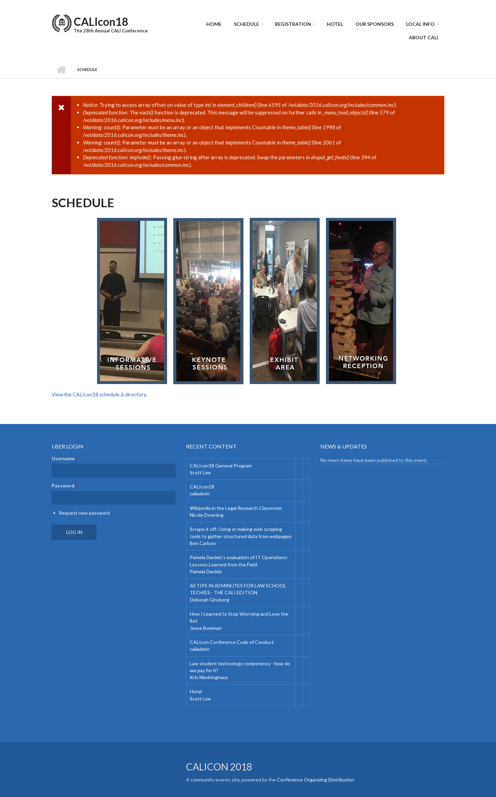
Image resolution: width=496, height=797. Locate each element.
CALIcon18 (101, 21)
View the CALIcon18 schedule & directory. (99, 394)
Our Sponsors (374, 24)
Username (65, 458)
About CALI (423, 37)
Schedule (246, 24)
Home (213, 24)
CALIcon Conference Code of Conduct (232, 642)
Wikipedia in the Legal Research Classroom (236, 508)
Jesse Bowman (206, 628)
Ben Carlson (203, 543)
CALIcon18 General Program (221, 465)
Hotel (335, 24)
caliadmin (199, 493)
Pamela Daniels (206, 571)
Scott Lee (200, 472)
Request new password (84, 513)
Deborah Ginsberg (209, 600)
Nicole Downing (207, 515)
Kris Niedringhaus (209, 677)
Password (64, 485)
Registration (293, 24)
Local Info (420, 24)
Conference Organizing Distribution (315, 780)
